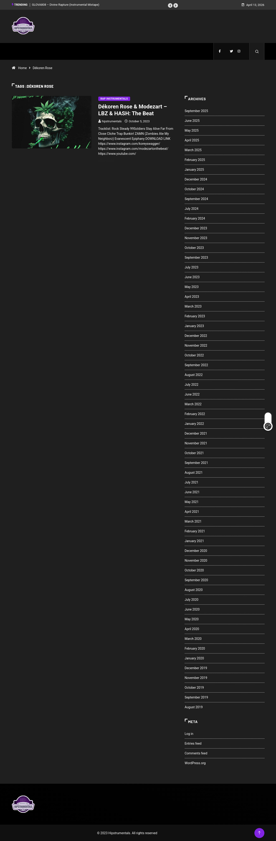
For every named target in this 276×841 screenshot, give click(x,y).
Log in (189, 733)
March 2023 (193, 306)
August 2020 (194, 589)
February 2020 (195, 648)
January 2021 (194, 540)
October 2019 (194, 687)
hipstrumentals (112, 121)
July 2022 (191, 384)
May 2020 (192, 619)
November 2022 (196, 345)
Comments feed (196, 753)
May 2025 (192, 130)
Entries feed (193, 743)
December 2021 (196, 433)
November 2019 (196, 677)
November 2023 (196, 237)
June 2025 (192, 120)
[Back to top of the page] (259, 832)
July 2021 (191, 482)
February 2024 (195, 218)
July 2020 (191, 599)
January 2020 (194, 658)
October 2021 (194, 452)
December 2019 (196, 667)
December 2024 (196, 179)
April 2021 (192, 511)
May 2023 (192, 286)
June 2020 (192, 609)
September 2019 (196, 697)
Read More (109, 160)
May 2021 (192, 501)
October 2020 (194, 570)
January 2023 (194, 325)
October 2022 (194, 355)
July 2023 (191, 267)
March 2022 (193, 403)
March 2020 (193, 638)
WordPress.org (195, 762)
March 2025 (193, 149)
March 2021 (193, 521)
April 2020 (192, 628)
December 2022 (196, 335)
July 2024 (191, 208)
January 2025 (194, 169)
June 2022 (192, 394)
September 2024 (196, 198)
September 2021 (196, 462)
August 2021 (194, 472)
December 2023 (196, 228)
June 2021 (192, 491)
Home (22, 67)
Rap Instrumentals (114, 98)
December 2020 (196, 550)
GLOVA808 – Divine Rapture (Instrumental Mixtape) (65, 4)
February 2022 (195, 413)
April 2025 (192, 140)
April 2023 (192, 296)
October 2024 (194, 188)
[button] (170, 5)
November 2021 (196, 443)
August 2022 (194, 374)
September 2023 (196, 257)
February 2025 (195, 159)
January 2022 (194, 423)
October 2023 (194, 247)
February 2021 (195, 531)
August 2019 (194, 706)
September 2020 (196, 579)
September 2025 (196, 110)
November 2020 (196, 560)
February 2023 (195, 316)
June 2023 (192, 276)
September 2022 (196, 364)
